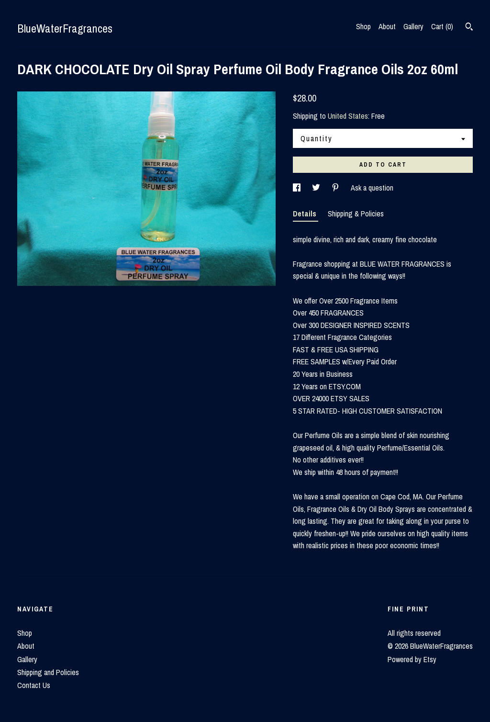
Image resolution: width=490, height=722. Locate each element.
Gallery (413, 26)
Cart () (442, 26)
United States (348, 116)
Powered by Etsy (412, 659)
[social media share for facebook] (297, 187)
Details (305, 213)
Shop (363, 26)
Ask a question (372, 187)
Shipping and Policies (48, 672)
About (387, 26)
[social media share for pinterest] (336, 187)
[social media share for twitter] (317, 187)
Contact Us (33, 685)
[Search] (469, 28)
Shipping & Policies (356, 213)
